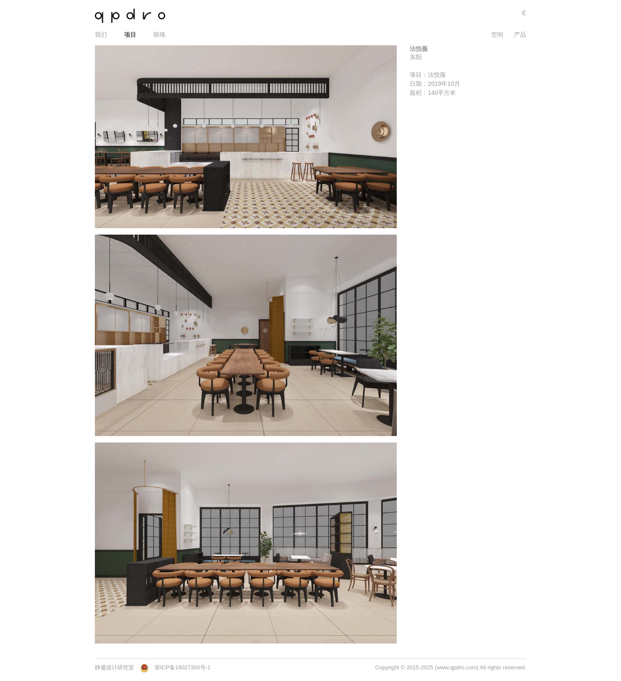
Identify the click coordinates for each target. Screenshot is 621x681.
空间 (497, 34)
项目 (130, 34)
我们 (101, 34)
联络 (160, 34)
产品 (520, 34)
